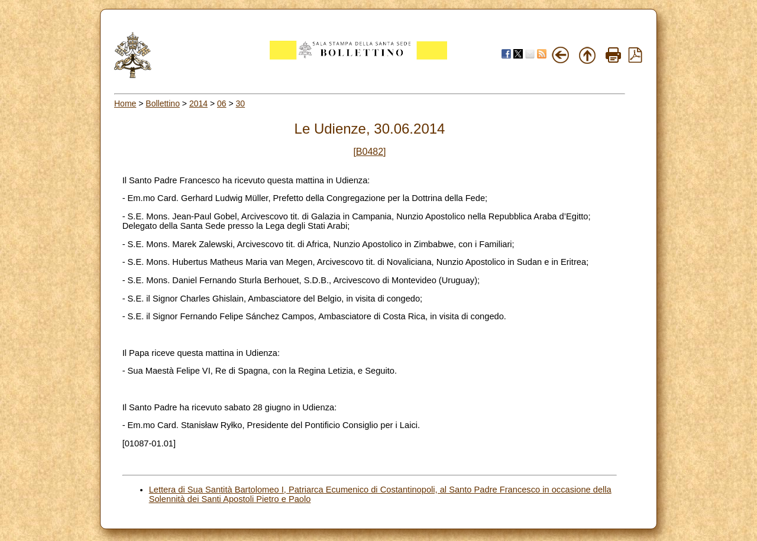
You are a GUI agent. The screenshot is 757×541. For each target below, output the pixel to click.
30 (240, 103)
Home (125, 103)
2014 (198, 103)
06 (222, 103)
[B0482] (369, 152)
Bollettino (162, 103)
